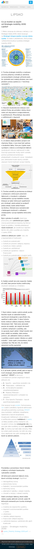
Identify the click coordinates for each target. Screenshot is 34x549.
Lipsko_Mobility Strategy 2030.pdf (15, 531)
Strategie (22, 7)
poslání (17, 405)
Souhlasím (21, 547)
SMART (27, 410)
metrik (29, 419)
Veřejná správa (14, 7)
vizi (2, 407)
